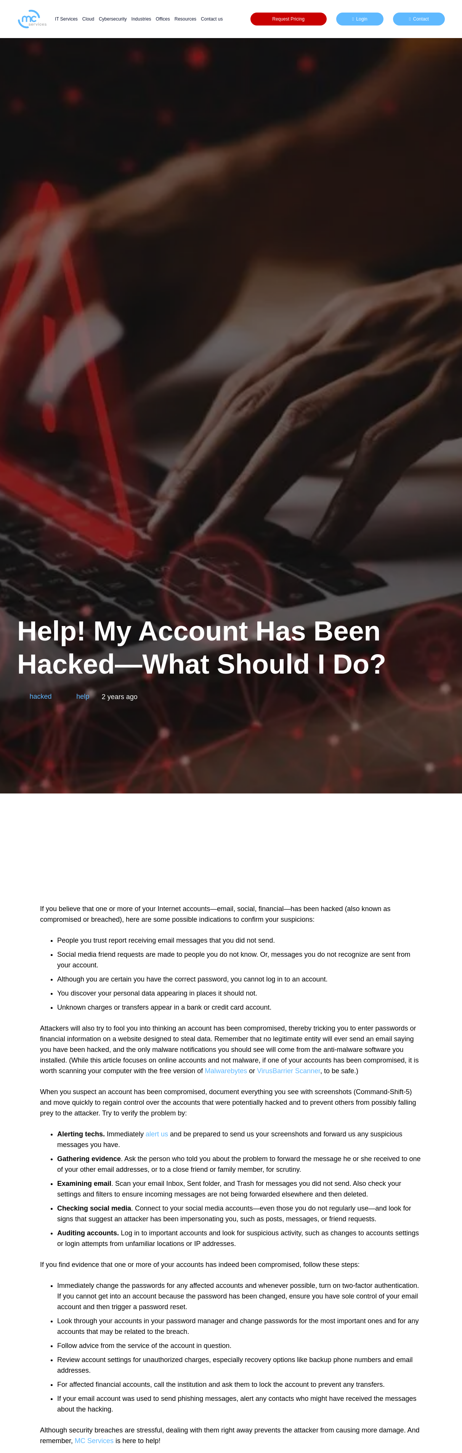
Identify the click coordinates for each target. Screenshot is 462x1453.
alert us (157, 1134)
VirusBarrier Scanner (288, 1071)
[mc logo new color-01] (32, 19)
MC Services (94, 1441)
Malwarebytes (226, 1071)
